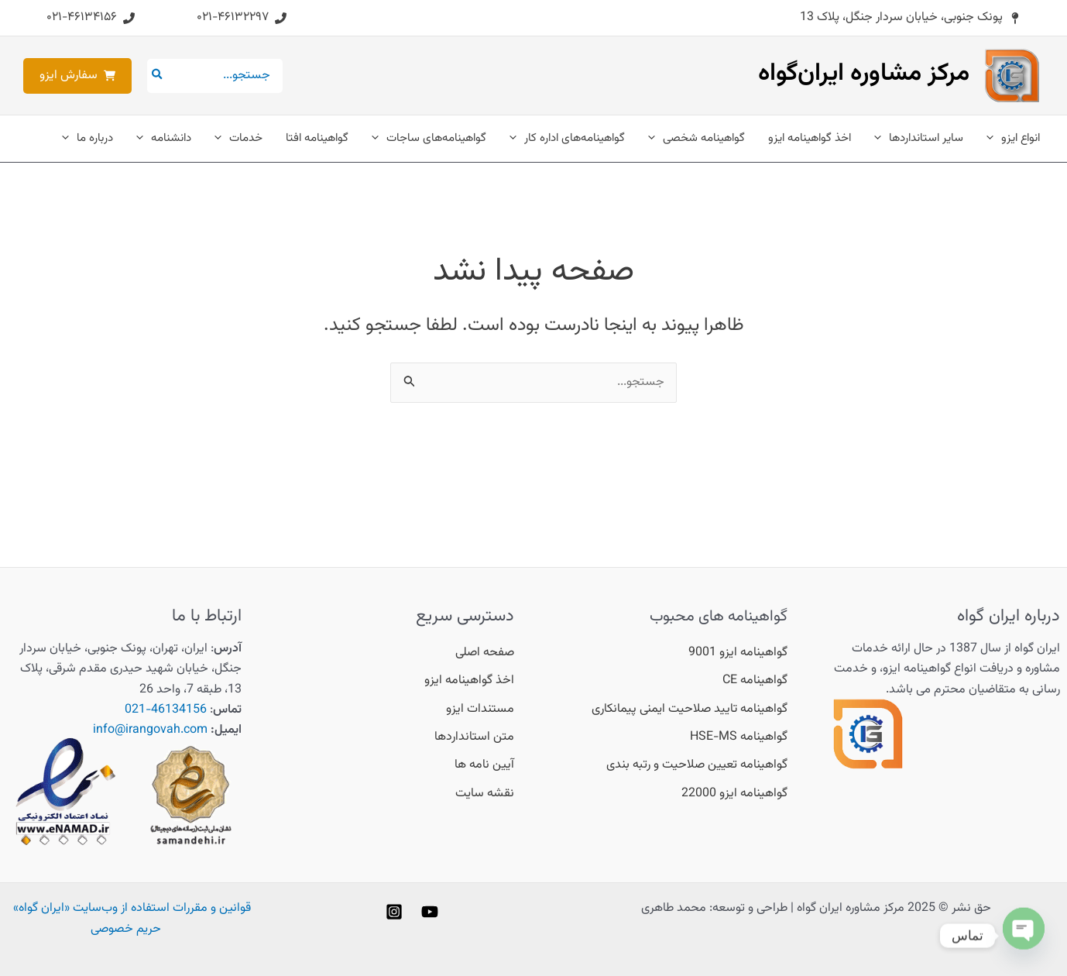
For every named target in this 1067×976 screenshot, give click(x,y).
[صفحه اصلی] (484, 653)
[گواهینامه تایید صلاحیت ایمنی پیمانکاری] (689, 709)
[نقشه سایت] (484, 794)
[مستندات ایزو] (480, 709)
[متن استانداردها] (474, 737)
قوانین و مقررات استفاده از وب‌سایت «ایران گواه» (132, 908)
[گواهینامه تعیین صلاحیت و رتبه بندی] (696, 765)
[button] (910, 18)
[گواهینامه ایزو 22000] (734, 794)
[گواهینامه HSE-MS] (738, 737)
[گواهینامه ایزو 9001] (737, 653)
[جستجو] (156, 76)
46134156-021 (166, 710)
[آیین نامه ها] (484, 765)
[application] (993, 138)
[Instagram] (394, 912)
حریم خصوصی (126, 929)
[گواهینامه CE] (754, 681)
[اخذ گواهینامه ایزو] (469, 681)
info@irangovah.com (150, 730)
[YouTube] (430, 912)
